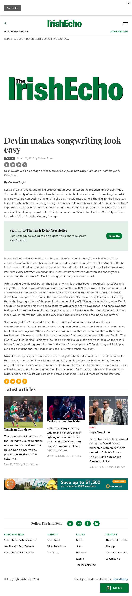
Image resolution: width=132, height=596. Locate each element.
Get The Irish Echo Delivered (19, 546)
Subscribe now (119, 31)
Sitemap (110, 546)
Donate (117, 587)
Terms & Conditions (116, 552)
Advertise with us (56, 546)
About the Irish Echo (117, 540)
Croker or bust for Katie (63, 421)
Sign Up (114, 236)
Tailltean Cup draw (17, 429)
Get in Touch (53, 540)
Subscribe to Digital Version (19, 552)
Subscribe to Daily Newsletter (20, 540)
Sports (80, 546)
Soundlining (120, 579)
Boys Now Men (99, 432)
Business (81, 552)
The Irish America (86, 564)
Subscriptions (113, 558)
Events (80, 558)
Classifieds (53, 552)
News (79, 540)
